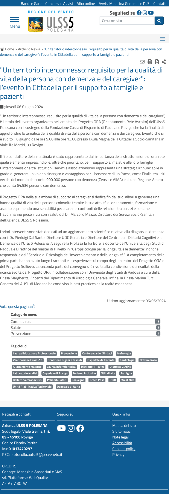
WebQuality (38, 477)
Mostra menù (163, 37)
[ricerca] (127, 21)
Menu (15, 24)
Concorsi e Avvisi (59, 3)
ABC (17, 483)
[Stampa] (150, 61)
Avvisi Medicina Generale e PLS (124, 3)
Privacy (118, 454)
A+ (10, 483)
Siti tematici (121, 431)
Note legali (120, 437)
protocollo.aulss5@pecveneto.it (36, 454)
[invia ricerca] (159, 21)
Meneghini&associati (34, 472)
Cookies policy (124, 449)
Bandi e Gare (31, 3)
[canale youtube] (61, 428)
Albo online (86, 3)
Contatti (159, 3)
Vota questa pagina (17, 306)
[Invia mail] (142, 61)
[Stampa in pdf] (157, 61)
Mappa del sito (124, 425)
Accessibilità (122, 443)
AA (25, 483)
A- (4, 483)
